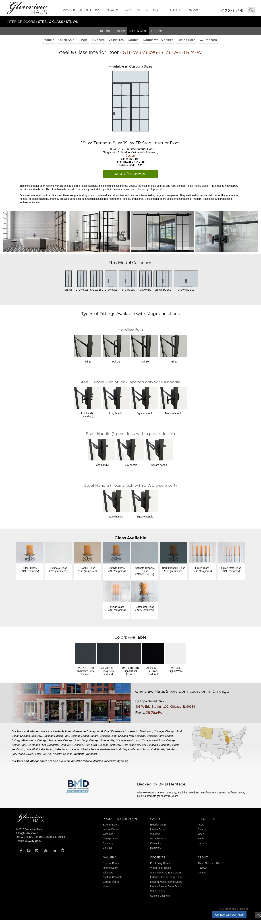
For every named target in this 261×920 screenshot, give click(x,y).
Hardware (155, 847)
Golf (125, 744)
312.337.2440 (233, 10)
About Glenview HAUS (210, 863)
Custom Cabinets (112, 877)
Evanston (77, 744)
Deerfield (52, 744)
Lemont (75, 749)
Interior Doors (21, 22)
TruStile (156, 31)
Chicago (159, 731)
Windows (108, 834)
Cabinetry (108, 843)
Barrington (146, 731)
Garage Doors (111, 838)
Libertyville (87, 749)
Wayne (47, 753)
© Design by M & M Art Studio (233, 909)
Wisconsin (110, 760)
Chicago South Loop (75, 740)
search (251, 10)
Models (49, 40)
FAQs (201, 824)
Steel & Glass (138, 31)
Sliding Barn (186, 40)
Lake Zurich (62, 749)
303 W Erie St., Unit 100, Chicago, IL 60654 (165, 706)
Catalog (112, 10)
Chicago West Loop (128, 740)
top (258, 915)
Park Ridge (18, 753)
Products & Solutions (81, 10)
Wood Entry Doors (160, 867)
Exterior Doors (111, 824)
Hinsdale (152, 744)
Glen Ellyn (90, 744)
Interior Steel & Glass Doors (166, 886)
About (175, 10)
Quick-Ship (66, 40)
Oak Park (171, 749)
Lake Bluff (32, 749)
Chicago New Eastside (131, 735)
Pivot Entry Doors (160, 863)
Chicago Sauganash (49, 740)
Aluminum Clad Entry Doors (166, 872)
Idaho (78, 760)
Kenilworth (17, 749)
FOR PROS (193, 10)
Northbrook (143, 749)
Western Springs (62, 753)
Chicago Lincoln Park (56, 735)
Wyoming (122, 760)
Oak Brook (157, 749)
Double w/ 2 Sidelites (158, 40)
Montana (97, 760)
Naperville (129, 749)
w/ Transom (208, 40)
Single (83, 40)
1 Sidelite (98, 40)
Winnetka (91, 753)
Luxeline (104, 31)
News (201, 838)
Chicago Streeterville (101, 740)
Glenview (115, 744)
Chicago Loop (108, 735)
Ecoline (119, 31)
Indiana (87, 760)
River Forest (33, 753)
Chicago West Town (153, 740)
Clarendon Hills (37, 744)
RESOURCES (155, 10)
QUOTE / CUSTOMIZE (130, 174)
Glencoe (103, 744)
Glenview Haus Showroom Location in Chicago (182, 691)
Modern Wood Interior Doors (166, 881)
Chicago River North (23, 740)
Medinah (116, 749)
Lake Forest (46, 749)
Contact (202, 872)
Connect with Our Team (229, 914)
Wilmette (79, 753)
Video (201, 834)
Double (133, 40)
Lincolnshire (102, 749)
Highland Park (137, 744)
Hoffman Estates (169, 744)
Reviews (202, 867)
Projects (132, 10)
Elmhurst (65, 744)
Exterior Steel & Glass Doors (166, 877)
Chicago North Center (160, 735)
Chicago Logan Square (84, 735)
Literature (203, 843)
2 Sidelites (116, 40)
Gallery (202, 829)
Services (108, 847)
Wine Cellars (157, 891)
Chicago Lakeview (31, 735)
